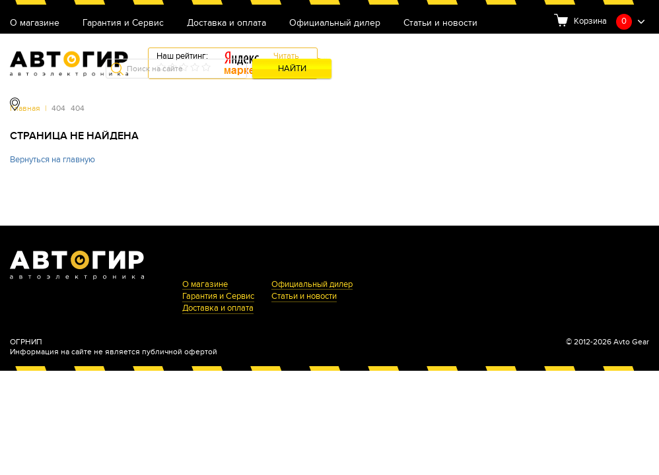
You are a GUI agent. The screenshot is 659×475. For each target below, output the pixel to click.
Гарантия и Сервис (123, 23)
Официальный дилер (334, 23)
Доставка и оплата (226, 23)
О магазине (34, 23)
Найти (292, 69)
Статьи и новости (440, 23)
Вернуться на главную (52, 160)
